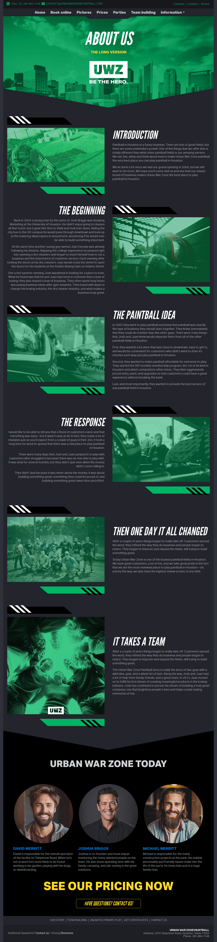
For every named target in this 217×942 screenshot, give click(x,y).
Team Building (143, 13)
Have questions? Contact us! (108, 903)
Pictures (84, 13)
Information (171, 13)
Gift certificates (136, 920)
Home (40, 13)
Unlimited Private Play (105, 920)
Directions (67, 933)
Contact (192, 4)
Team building (77, 920)
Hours (205, 4)
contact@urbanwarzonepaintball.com (74, 4)
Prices (102, 13)
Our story (57, 920)
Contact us (159, 920)
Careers (179, 4)
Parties (119, 13)
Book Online (60, 13)
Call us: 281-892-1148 (25, 4)
